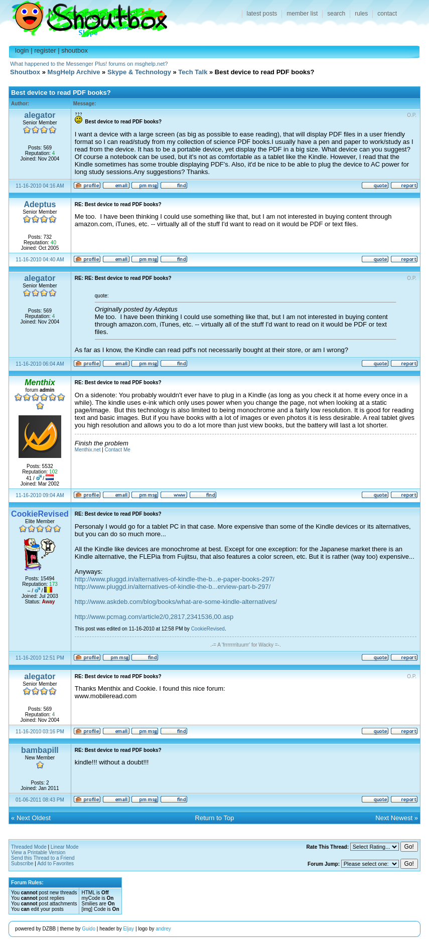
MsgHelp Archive (74, 72)
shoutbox (74, 50)
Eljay (128, 928)
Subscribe (22, 863)
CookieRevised (208, 629)
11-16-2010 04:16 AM (40, 186)
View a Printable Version (38, 852)
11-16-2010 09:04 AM (40, 495)
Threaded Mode (29, 847)
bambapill (40, 750)
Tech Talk (192, 72)
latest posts (262, 13)
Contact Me (117, 449)
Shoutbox (83, 16)
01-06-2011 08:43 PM (40, 800)
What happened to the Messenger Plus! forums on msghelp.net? (89, 64)
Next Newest (393, 818)
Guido (88, 928)
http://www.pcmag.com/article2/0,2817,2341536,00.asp (154, 616)
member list (302, 13)
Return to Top (214, 818)
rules (361, 13)
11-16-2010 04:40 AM (40, 259)
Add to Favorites (55, 863)
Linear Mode (65, 847)
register (45, 50)
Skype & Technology (139, 72)
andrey (163, 928)
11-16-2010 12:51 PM (40, 658)
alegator (39, 115)
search (336, 13)
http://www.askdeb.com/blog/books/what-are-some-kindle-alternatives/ (176, 601)
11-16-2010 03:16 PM (40, 731)
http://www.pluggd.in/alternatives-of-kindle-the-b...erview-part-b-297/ (172, 586)
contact (387, 13)
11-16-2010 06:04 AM (40, 364)
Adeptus (40, 204)
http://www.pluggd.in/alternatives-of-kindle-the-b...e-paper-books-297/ (174, 579)
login (22, 50)
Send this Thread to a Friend (43, 858)
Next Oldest (34, 818)
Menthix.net (88, 449)
